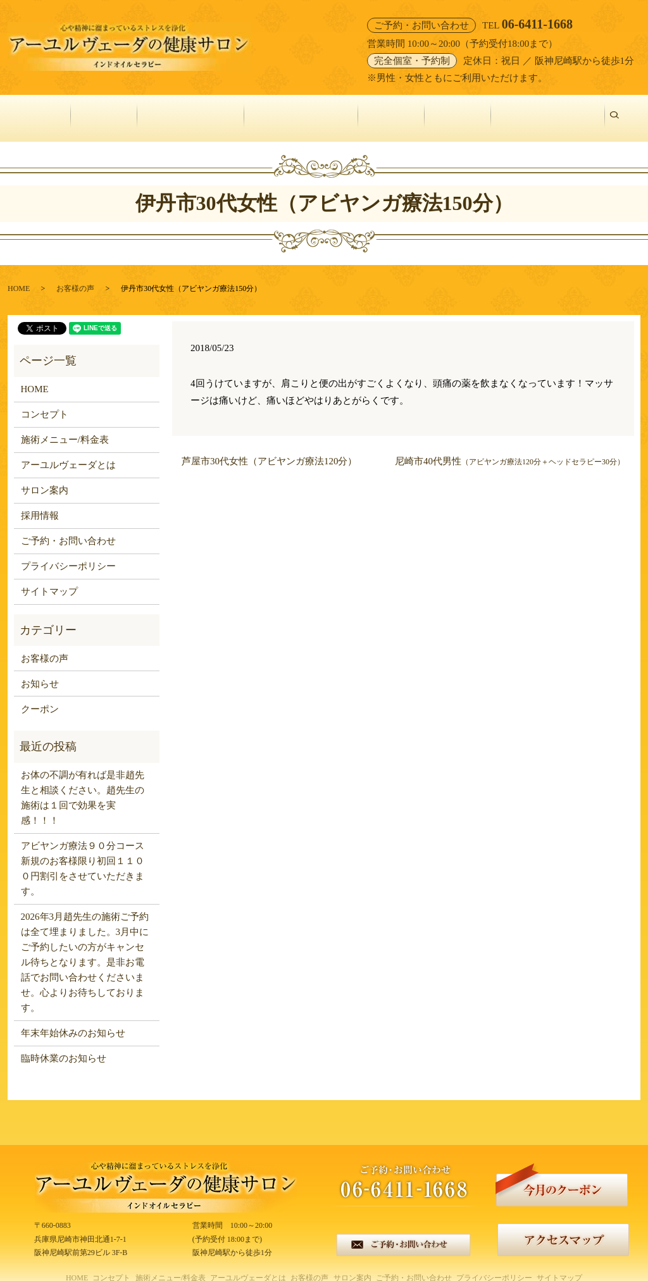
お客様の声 (392, 111)
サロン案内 (459, 111)
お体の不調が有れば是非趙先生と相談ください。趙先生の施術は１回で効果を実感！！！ (82, 784)
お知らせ (40, 669)
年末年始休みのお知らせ (73, 1019)
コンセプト (105, 111)
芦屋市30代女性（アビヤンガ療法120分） (270, 447)
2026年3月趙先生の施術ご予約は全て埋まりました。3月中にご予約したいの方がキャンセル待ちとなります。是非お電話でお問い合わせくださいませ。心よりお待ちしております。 (85, 948)
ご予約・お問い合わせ (549, 111)
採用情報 (40, 502)
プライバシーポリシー (68, 552)
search (620, 111)
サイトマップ (49, 577)
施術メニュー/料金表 (192, 111)
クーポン (40, 695)
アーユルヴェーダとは (302, 111)
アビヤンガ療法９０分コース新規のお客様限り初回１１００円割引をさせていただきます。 (82, 854)
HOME (47, 111)
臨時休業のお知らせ (63, 1044)
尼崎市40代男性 (510, 447)
